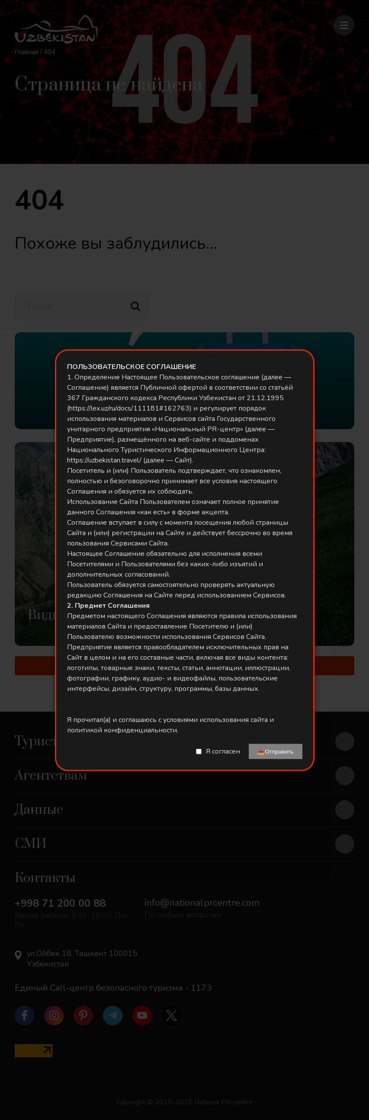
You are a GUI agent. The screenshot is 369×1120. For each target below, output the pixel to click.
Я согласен (223, 751)
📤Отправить (275, 751)
